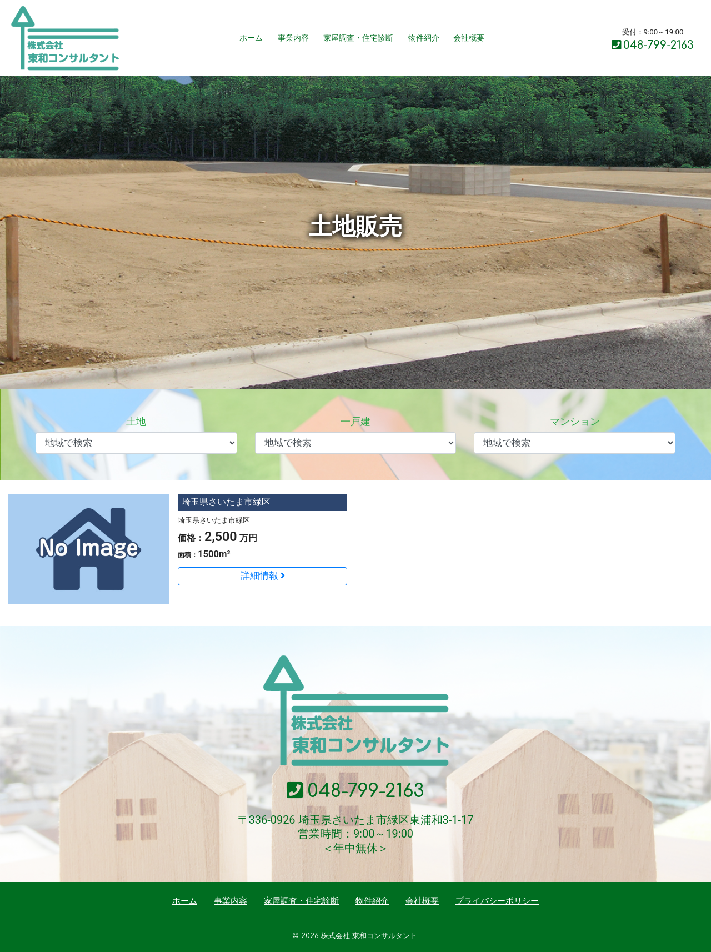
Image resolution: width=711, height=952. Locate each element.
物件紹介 (423, 37)
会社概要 (468, 37)
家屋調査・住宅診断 (358, 37)
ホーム (251, 37)
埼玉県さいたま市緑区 (226, 502)
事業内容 (293, 37)
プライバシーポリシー (497, 901)
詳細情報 (263, 575)
